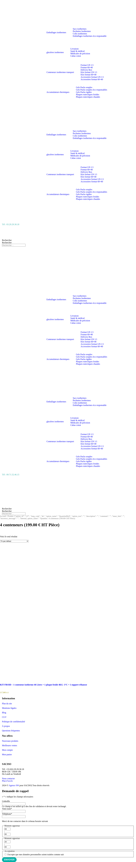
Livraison (74, 49)
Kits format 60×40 (88, 74)
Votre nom (7, 809)
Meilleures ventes (9, 745)
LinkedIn (6, 801)
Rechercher (7, 240)
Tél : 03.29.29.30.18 (10, 224)
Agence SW (14, 785)
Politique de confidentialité (13, 721)
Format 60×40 (87, 67)
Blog (4, 712)
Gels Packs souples (84, 87)
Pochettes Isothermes (82, 31)
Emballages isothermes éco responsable (90, 36)
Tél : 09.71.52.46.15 (10, 474)
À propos (6, 726)
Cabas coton (75, 56)
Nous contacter (8, 778)
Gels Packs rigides (84, 92)
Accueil (3, 516)
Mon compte (7, 750)
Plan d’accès (7, 781)
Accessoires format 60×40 (92, 79)
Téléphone (7, 814)
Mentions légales (9, 708)
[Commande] (14, 541)
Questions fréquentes (11, 730)
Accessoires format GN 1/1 (92, 77)
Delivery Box (86, 70)
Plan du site (7, 703)
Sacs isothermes (79, 29)
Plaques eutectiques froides (87, 94)
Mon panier (7, 754)
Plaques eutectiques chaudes (88, 97)
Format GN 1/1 (87, 65)
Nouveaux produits (10, 741)
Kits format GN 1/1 (89, 72)
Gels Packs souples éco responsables (91, 90)
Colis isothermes (80, 34)
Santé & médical (77, 51)
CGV (4, 717)
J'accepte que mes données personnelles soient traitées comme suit (35, 854)
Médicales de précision (80, 53)
